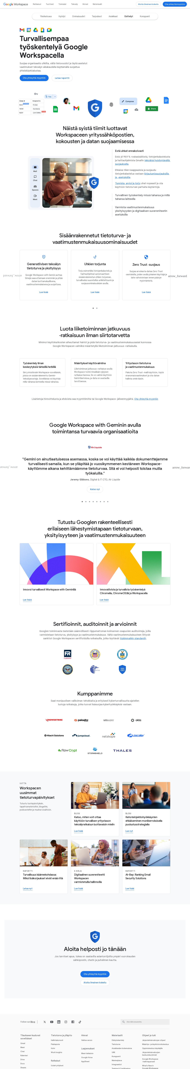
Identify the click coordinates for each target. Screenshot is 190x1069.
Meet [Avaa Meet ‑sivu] (22, 1059)
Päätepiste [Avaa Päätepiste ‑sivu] (55, 1056)
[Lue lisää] (95, 287)
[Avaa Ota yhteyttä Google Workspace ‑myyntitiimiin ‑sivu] (175, 4)
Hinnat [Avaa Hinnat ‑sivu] (85, 4)
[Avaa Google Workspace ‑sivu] (16, 4)
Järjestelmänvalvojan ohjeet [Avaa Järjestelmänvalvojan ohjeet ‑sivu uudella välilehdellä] (153, 1052)
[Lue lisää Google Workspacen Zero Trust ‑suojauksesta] (146, 287)
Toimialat (62, 4)
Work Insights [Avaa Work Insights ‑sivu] (56, 1064)
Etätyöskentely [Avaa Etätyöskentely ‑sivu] (118, 1052)
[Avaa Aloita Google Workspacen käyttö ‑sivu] (148, 4)
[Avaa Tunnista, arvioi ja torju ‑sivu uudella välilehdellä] (127, 195)
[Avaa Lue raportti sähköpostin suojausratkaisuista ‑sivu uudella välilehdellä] (129, 901)
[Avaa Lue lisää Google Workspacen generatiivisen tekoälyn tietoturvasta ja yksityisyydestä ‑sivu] (43, 304)
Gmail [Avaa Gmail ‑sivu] (22, 1055)
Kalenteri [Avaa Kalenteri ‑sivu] (24, 1067)
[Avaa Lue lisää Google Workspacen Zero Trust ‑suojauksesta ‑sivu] (146, 304)
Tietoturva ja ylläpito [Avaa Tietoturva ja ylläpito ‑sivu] (61, 1047)
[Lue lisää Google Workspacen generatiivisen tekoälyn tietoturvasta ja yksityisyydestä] (44, 287)
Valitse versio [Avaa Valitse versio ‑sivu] (86, 1052)
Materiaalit (97, 4)
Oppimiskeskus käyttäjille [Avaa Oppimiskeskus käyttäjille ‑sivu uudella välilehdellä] (152, 1060)
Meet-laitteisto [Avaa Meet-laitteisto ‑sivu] (87, 1065)
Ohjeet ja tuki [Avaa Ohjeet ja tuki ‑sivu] (149, 1047)
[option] (46, 16)
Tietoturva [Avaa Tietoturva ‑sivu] (116, 1056)
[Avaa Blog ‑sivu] (32, 1034)
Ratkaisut (37, 4)
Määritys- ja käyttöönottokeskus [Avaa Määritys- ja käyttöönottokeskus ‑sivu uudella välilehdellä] (155, 1056)
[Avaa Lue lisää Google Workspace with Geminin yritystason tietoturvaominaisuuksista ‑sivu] (78, 843)
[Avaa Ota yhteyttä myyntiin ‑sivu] (146, 411)
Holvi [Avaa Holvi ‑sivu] (53, 1060)
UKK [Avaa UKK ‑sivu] (113, 1064)
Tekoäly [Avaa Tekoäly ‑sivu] (74, 4)
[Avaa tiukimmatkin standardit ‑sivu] (133, 650)
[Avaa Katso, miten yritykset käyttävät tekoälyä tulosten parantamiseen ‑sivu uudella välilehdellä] (95, 501)
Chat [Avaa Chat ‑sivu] (22, 1063)
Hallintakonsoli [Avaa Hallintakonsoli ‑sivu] (57, 1052)
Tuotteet (50, 4)
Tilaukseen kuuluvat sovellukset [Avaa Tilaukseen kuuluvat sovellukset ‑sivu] (30, 1049)
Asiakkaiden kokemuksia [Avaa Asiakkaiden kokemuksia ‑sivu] (122, 1060)
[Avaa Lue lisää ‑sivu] (95, 304)
